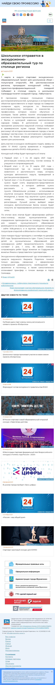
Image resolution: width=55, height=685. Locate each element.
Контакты (9, 657)
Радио (8, 641)
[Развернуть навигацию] (50, 21)
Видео (8, 639)
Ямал (5, 277)
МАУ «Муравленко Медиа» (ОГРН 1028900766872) (35, 626)
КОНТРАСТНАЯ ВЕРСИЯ (27, 11)
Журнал (8, 646)
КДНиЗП (11, 277)
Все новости (10, 637)
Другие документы (13, 666)
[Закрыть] (51, 672)
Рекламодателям (12, 651)
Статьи (8, 644)
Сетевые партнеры (13, 659)
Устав (7, 661)
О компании (10, 654)
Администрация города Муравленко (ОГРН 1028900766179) (30, 628)
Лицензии (9, 664)
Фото (7, 648)
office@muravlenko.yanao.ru (16, 633)
